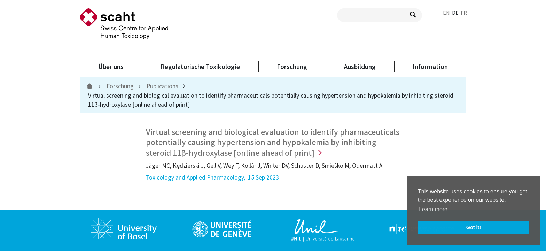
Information (430, 66)
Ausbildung (360, 66)
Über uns (111, 66)
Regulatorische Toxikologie (200, 66)
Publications (162, 86)
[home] (90, 86)
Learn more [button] (433, 209)
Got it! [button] (473, 227)
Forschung (292, 66)
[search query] (379, 15)
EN (446, 12)
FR (464, 12)
